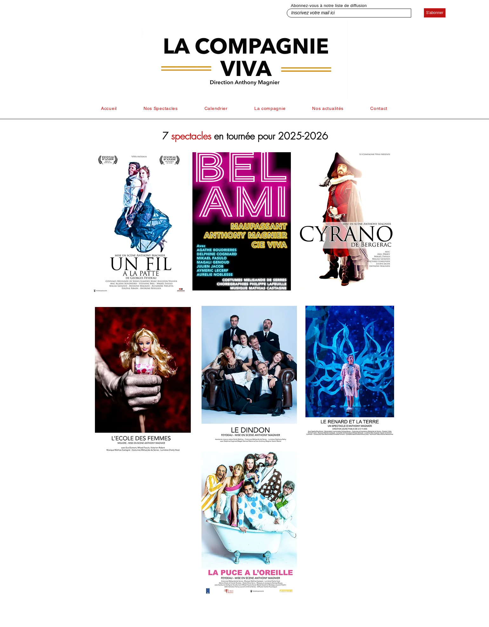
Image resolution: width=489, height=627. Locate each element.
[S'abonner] (434, 12)
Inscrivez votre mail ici (296, 8)
